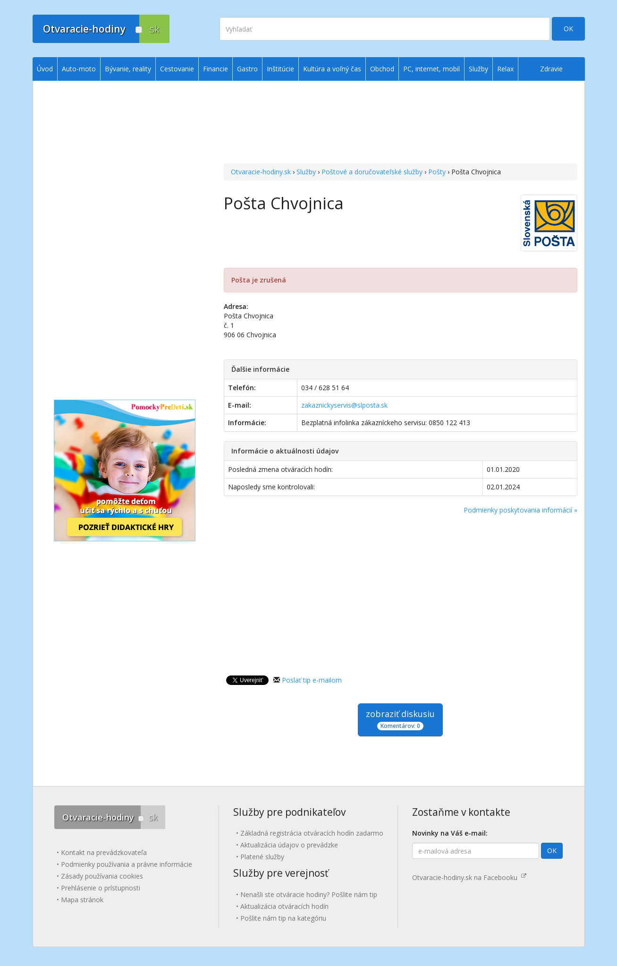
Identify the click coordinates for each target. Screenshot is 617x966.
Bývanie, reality (128, 68)
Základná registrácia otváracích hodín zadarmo (311, 833)
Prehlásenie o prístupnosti (100, 887)
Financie (215, 68)
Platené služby (262, 856)
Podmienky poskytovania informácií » (520, 509)
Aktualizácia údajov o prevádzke (289, 844)
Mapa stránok (82, 899)
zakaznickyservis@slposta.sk (344, 405)
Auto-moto (79, 68)
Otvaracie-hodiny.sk (261, 171)
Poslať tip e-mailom (312, 679)
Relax (505, 68)
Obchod (382, 68)
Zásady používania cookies (102, 876)
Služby (306, 171)
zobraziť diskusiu (400, 719)
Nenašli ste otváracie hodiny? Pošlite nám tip (308, 894)
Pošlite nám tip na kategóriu (283, 918)
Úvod (45, 68)
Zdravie (551, 68)
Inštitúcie (280, 68)
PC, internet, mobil (431, 68)
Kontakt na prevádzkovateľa (104, 852)
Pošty (437, 171)
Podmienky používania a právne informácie (126, 864)
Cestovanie (177, 68)
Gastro (247, 68)
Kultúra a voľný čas (332, 68)
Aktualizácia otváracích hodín (284, 906)
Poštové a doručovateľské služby (372, 171)
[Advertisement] (400, 123)
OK (568, 28)
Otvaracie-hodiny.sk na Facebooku (469, 877)
